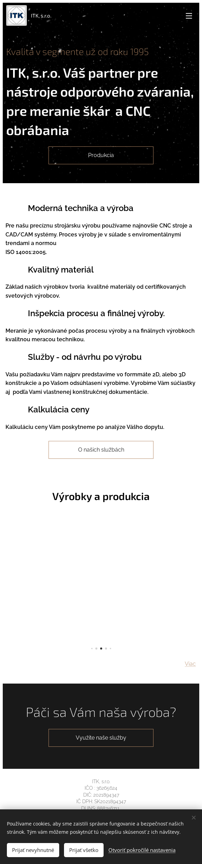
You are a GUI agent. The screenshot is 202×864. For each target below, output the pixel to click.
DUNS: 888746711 (101, 808)
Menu (189, 15)
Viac (190, 664)
